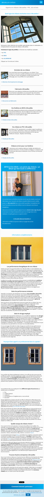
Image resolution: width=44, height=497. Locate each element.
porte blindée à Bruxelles (19, 406)
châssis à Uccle (36, 459)
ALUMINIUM (7, 58)
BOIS (5, 55)
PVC (5, 52)
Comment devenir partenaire (22, 486)
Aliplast (32, 432)
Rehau (17, 435)
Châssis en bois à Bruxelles (9, 120)
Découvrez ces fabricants (9, 101)
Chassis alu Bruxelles (8, 158)
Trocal (9, 439)
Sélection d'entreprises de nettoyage (12, 82)
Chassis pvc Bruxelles (8, 139)
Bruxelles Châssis (8, 2)
